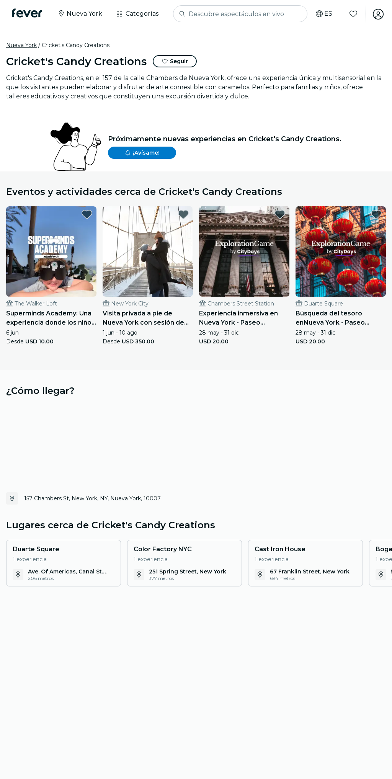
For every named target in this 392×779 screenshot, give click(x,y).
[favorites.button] (87, 214)
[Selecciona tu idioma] (323, 14)
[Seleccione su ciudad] (80, 14)
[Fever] (27, 13)
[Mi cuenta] (377, 13)
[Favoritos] (352, 13)
